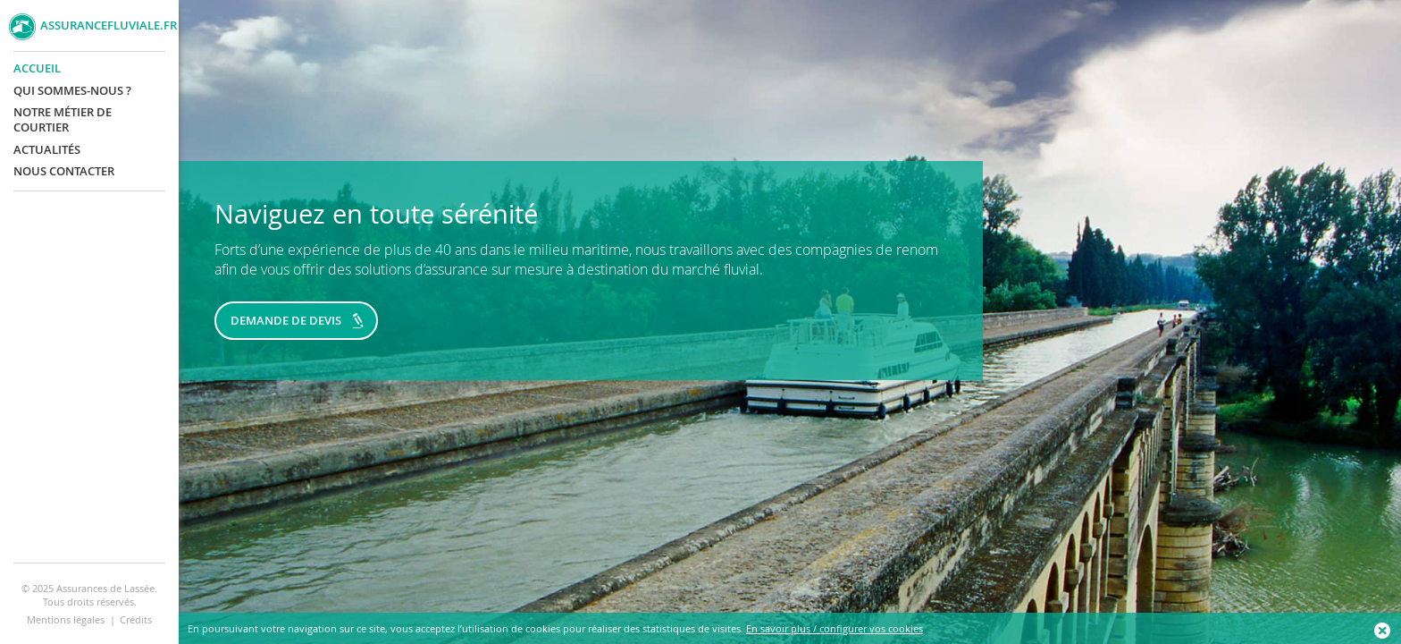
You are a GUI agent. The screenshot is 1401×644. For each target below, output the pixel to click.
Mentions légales (66, 619)
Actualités (46, 149)
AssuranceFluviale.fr (105, 25)
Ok (1383, 631)
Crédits (136, 619)
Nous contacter (63, 171)
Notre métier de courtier (62, 120)
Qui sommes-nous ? (72, 90)
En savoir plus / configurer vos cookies (834, 628)
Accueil (37, 68)
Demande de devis (286, 320)
